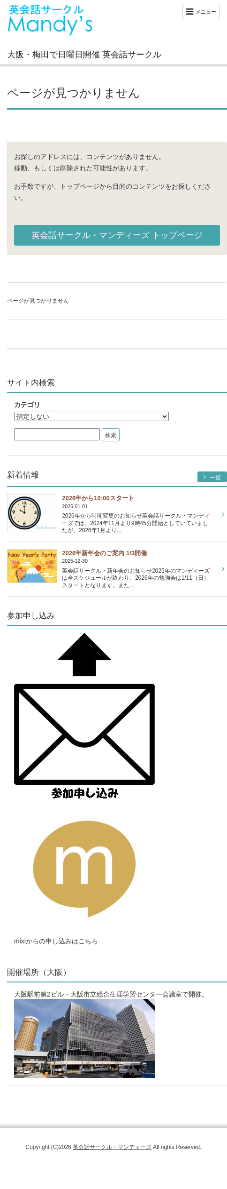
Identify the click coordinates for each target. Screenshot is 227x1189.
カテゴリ (27, 404)
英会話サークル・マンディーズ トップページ (117, 235)
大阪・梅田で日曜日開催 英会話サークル (84, 54)
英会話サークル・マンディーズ (112, 1147)
